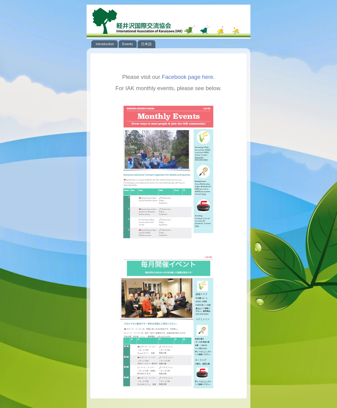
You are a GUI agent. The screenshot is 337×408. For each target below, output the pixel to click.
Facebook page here (187, 77)
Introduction (105, 44)
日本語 (146, 44)
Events (127, 44)
